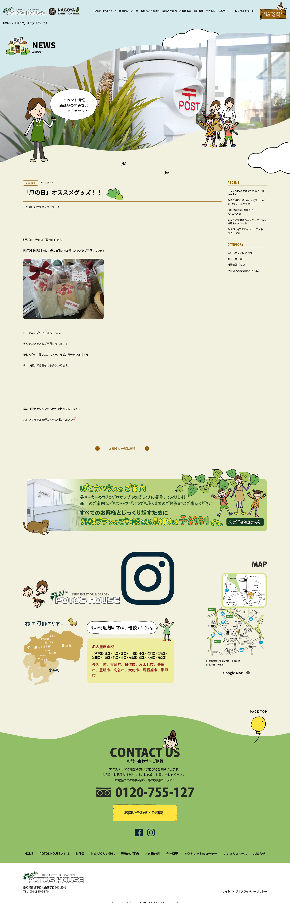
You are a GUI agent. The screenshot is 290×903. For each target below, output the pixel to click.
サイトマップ (230, 882)
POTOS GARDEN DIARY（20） (244, 270)
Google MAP (233, 672)
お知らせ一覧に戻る (122, 448)
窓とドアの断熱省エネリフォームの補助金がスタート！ (247, 221)
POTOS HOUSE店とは (116, 11)
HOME (97, 11)
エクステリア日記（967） (242, 252)
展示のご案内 (169, 11)
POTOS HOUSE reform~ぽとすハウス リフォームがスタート (246, 202)
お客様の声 (185, 11)
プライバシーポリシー (254, 882)
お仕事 (134, 11)
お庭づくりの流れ (150, 11)
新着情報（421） (237, 264)
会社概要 (198, 11)
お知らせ (259, 844)
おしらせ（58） (236, 258)
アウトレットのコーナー (219, 11)
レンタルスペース (244, 11)
